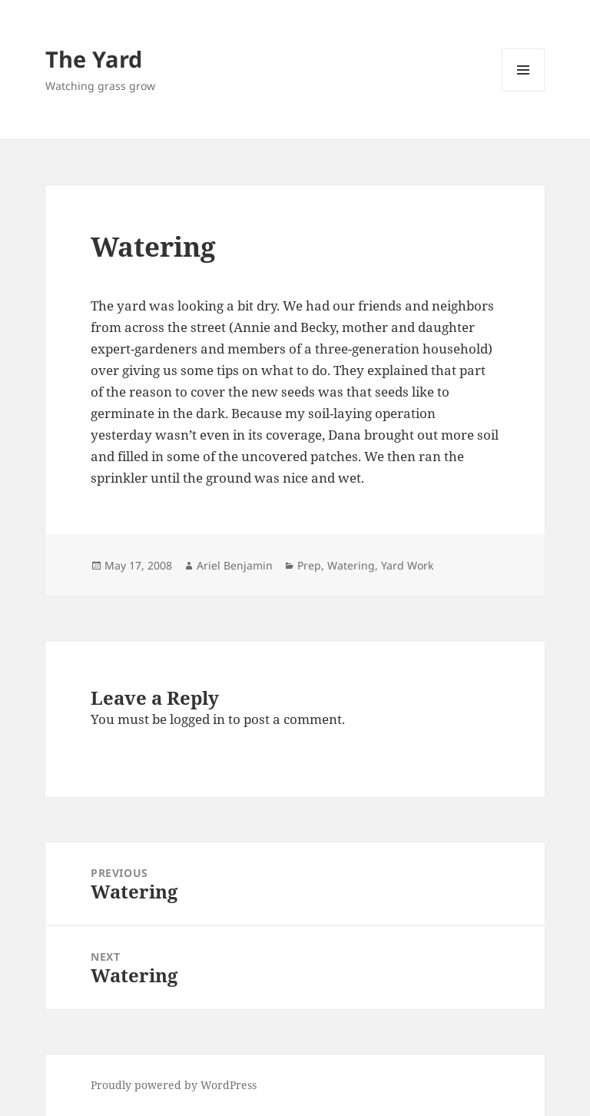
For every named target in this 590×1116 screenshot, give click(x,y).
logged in (197, 719)
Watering (351, 565)
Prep (309, 565)
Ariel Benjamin (235, 565)
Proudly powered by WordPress (174, 1085)
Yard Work (407, 565)
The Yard (93, 59)
